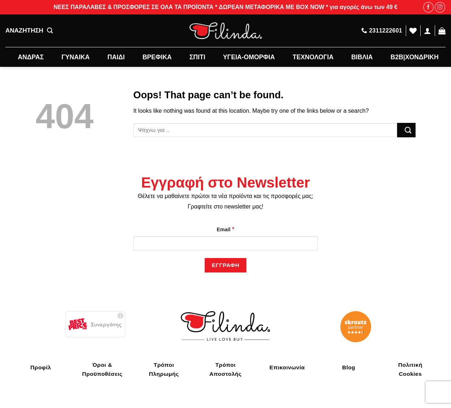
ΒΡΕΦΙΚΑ (157, 57)
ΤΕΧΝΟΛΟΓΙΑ (313, 57)
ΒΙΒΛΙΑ (362, 57)
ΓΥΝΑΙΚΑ (75, 57)
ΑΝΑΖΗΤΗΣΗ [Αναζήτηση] (29, 30)
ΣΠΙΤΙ (197, 57)
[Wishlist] (413, 31)
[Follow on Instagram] (440, 7)
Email (225, 229)
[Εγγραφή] (225, 265)
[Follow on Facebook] (428, 7)
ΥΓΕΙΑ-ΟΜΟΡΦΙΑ (249, 57)
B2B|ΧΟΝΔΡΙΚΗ (415, 57)
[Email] (225, 243)
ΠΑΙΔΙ (116, 57)
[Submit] (406, 130)
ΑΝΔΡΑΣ (31, 57)
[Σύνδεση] (427, 31)
